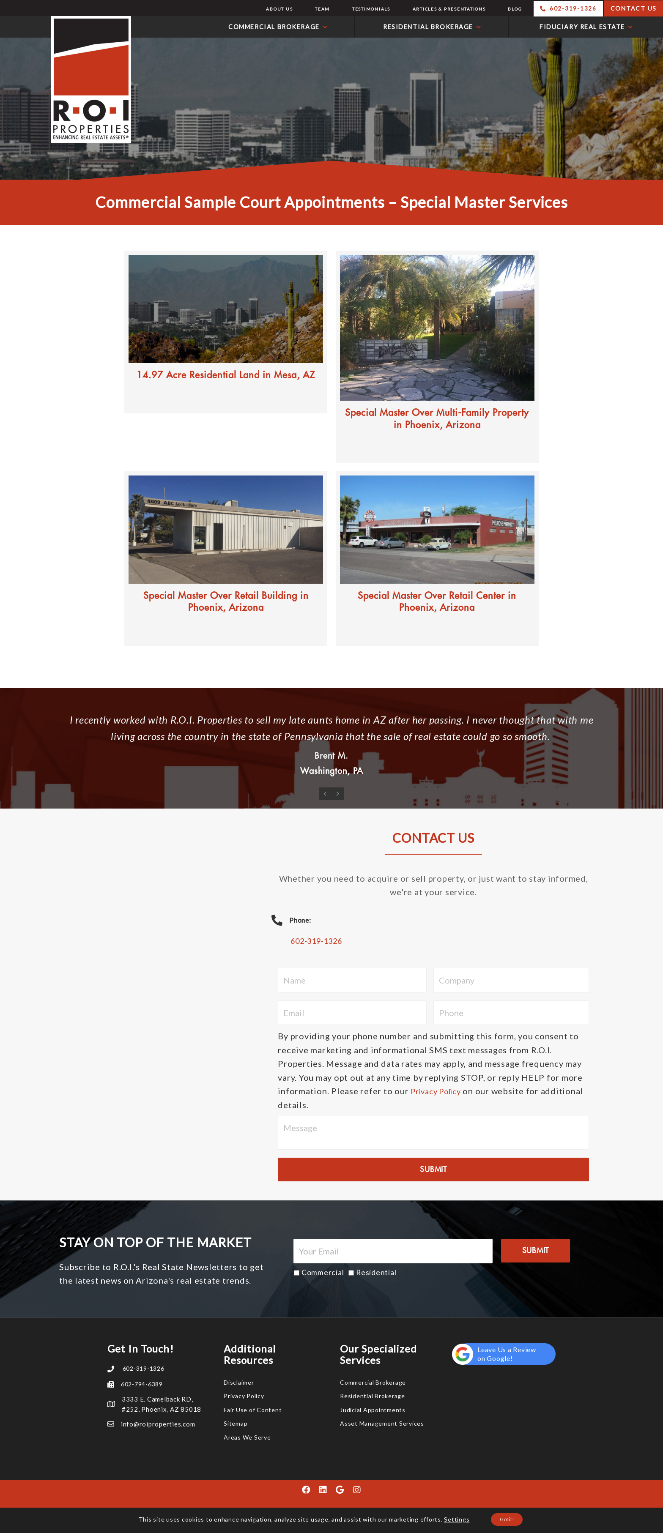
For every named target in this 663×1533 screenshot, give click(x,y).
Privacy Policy (440, 1091)
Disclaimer (239, 1382)
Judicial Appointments (372, 1409)
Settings (451, 1519)
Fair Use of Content (253, 1409)
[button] (306, 1490)
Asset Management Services (382, 1423)
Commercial (322, 1272)
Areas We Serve (247, 1437)
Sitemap (235, 1423)
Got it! (507, 1519)
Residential (376, 1272)
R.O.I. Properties (67, 79)
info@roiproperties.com (158, 1424)
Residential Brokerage (372, 1395)
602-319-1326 (320, 940)
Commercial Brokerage (373, 1382)
